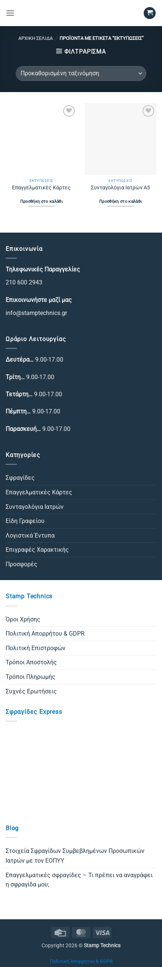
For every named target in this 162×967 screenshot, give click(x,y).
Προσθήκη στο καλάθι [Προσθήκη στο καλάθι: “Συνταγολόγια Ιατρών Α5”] (120, 201)
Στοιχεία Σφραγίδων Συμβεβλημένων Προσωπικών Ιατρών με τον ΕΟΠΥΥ (75, 855)
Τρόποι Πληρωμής (30, 676)
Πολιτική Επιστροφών (35, 648)
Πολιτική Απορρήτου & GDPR (45, 633)
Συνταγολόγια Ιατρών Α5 (120, 187)
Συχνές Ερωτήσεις (31, 691)
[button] (10, 13)
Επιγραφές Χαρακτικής (37, 549)
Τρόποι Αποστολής (31, 662)
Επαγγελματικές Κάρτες (41, 187)
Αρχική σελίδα (35, 38)
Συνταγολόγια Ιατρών (35, 506)
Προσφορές (21, 564)
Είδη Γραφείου (25, 521)
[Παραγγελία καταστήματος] (81, 73)
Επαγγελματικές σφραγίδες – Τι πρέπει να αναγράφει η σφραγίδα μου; (79, 880)
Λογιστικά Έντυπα (30, 535)
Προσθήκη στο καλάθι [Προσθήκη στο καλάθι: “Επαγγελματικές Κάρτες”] (41, 201)
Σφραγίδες (20, 477)
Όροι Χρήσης (23, 619)
